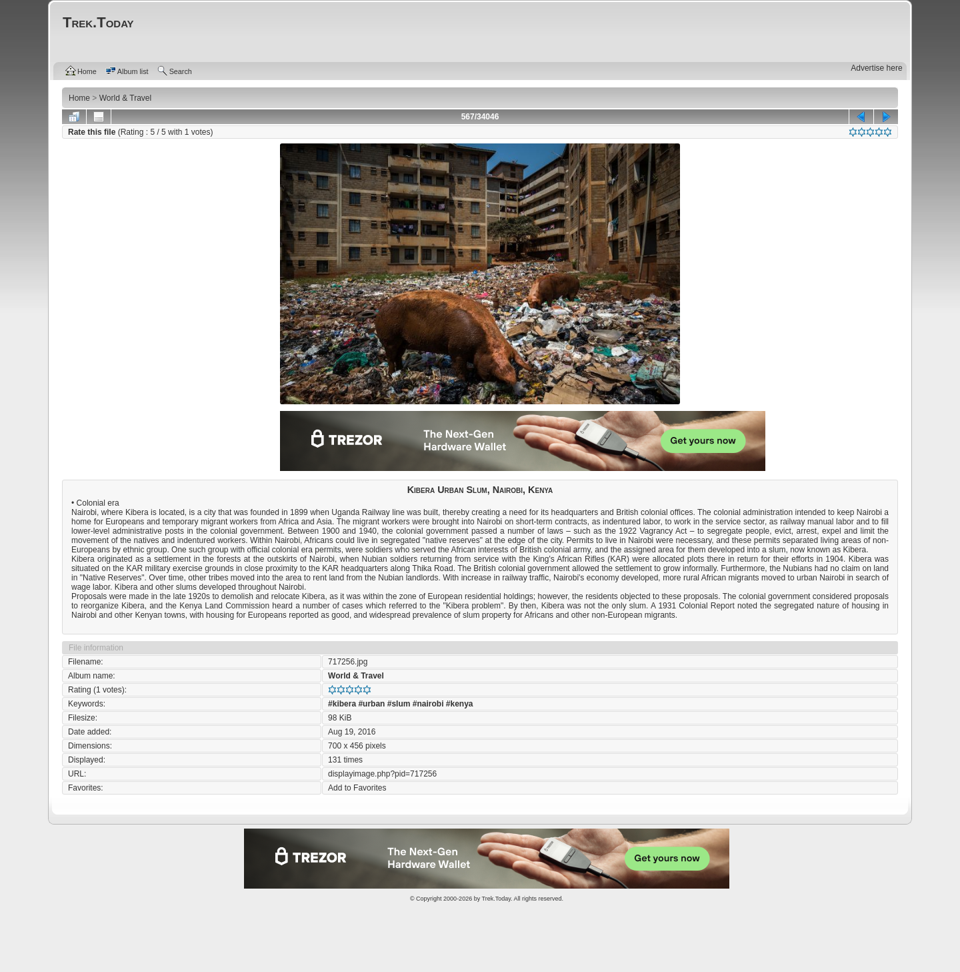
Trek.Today (496, 898)
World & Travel (356, 675)
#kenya (459, 703)
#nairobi (428, 703)
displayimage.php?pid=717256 (382, 774)
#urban (371, 703)
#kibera (342, 703)
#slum (399, 703)
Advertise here (876, 68)
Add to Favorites (357, 788)
